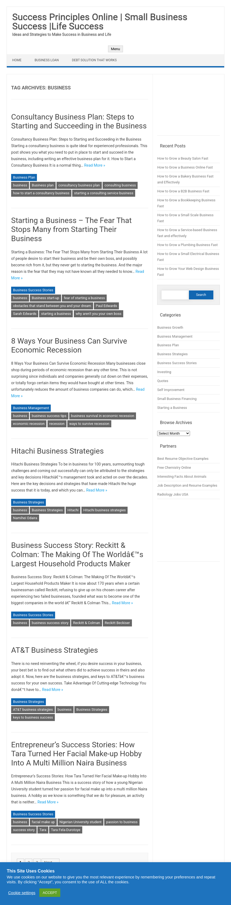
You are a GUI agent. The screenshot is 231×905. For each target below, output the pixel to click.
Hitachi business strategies (104, 510)
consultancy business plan (79, 185)
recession (57, 424)
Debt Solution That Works (94, 60)
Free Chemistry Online (174, 468)
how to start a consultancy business (41, 193)
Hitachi (73, 510)
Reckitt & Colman (86, 623)
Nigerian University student (80, 822)
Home (16, 60)
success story (24, 830)
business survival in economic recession (102, 416)
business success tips (49, 416)
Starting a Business (172, 408)
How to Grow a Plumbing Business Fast (187, 245)
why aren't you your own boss (99, 314)
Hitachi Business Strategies (57, 451)
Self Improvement (170, 390)
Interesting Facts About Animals (181, 476)
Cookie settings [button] (21, 893)
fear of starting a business (84, 298)
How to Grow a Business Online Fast (185, 167)
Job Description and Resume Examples (187, 485)
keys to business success (33, 717)
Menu (115, 49)
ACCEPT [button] (50, 893)
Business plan (43, 185)
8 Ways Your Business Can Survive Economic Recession (69, 346)
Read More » (94, 165)
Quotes (162, 381)
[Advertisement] (188, 107)
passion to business (121, 822)
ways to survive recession (89, 424)
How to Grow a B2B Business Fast (183, 191)
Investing (164, 372)
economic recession (29, 424)
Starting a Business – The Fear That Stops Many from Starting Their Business (71, 229)
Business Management (31, 408)
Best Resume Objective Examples (182, 459)
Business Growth (170, 327)
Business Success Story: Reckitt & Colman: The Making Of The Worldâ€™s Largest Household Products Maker (77, 554)
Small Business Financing (177, 399)
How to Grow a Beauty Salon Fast (182, 158)
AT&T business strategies (33, 709)
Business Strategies (28, 502)
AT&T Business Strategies (54, 650)
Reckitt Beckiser (117, 623)
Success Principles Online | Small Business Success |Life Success (99, 21)
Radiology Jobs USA (172, 494)
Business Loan (47, 60)
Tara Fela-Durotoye (65, 830)
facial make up (43, 822)
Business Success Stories (33, 290)
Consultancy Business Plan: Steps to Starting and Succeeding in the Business (79, 121)
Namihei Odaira (25, 518)
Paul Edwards (106, 306)
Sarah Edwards (24, 314)
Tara (42, 830)
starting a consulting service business (103, 193)
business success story (50, 623)
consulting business (120, 185)
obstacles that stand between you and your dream (52, 306)
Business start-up (45, 298)
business (20, 185)
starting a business (56, 314)
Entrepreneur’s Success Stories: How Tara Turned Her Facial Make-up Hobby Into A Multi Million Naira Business (76, 753)
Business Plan (24, 177)
